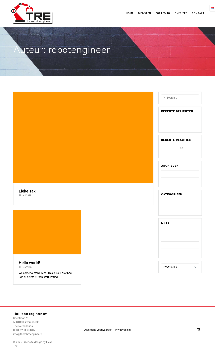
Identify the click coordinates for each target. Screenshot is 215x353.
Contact (198, 13)
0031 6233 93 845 (24, 330)
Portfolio (163, 13)
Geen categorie (171, 202)
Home (130, 13)
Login (166, 231)
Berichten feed (171, 238)
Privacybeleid (123, 329)
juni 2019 (168, 174)
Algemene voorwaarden (98, 329)
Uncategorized (171, 209)
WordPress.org (171, 251)
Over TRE (181, 13)
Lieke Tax (27, 191)
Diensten (144, 13)
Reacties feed (171, 244)
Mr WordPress (171, 148)
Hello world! (29, 262)
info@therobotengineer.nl (28, 334)
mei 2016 (168, 180)
